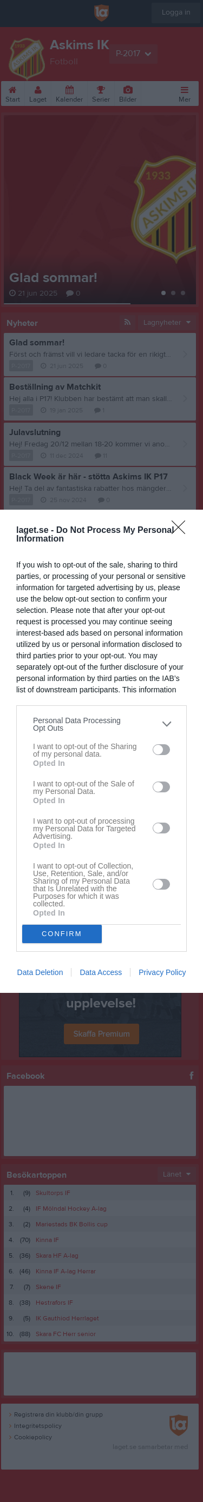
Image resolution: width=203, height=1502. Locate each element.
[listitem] (101, 724)
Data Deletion (40, 972)
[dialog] (101, 751)
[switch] (161, 749)
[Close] (182, 530)
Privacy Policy (162, 972)
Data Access (101, 972)
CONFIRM (62, 934)
